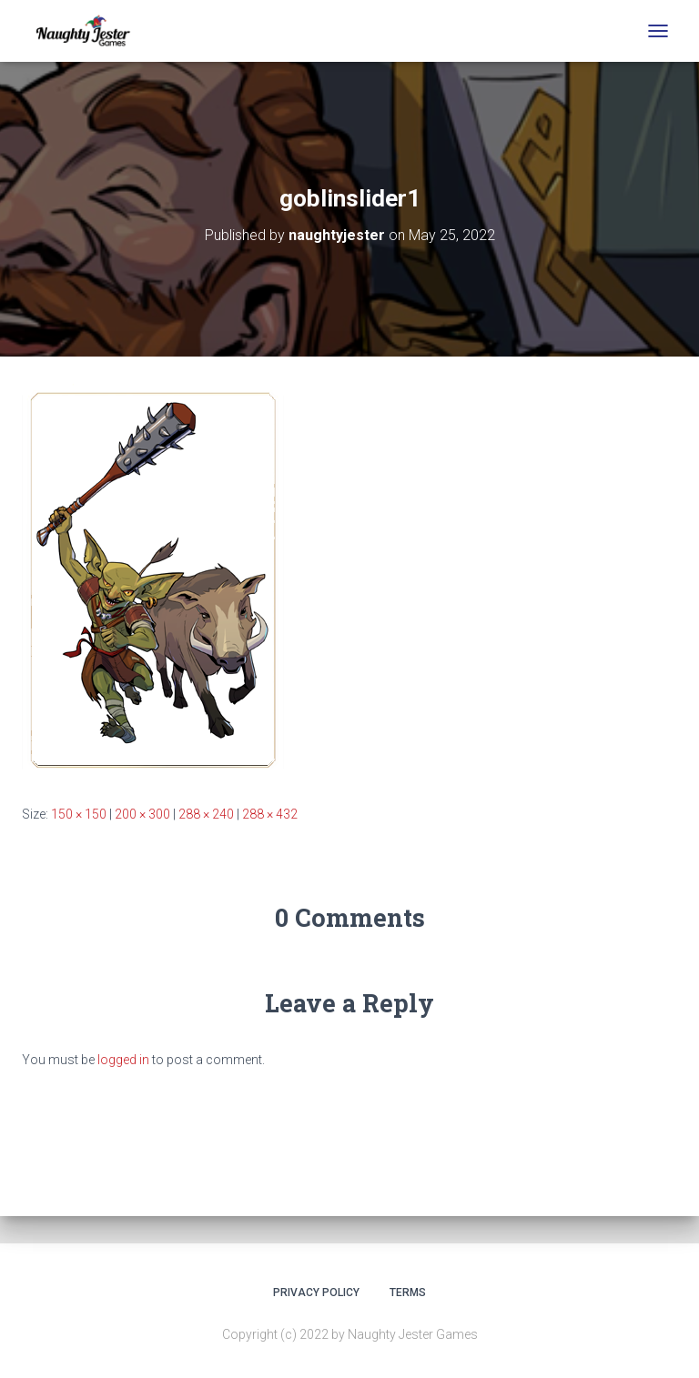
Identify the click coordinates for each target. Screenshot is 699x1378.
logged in (123, 1059)
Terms (408, 1292)
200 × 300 (142, 814)
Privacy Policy (316, 1292)
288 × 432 (270, 814)
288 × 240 (206, 814)
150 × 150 (78, 814)
